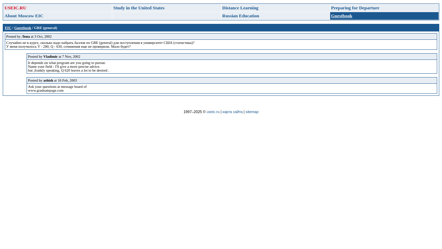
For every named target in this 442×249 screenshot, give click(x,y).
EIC (8, 28)
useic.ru (213, 112)
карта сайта (233, 112)
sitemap (252, 112)
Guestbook (22, 28)
